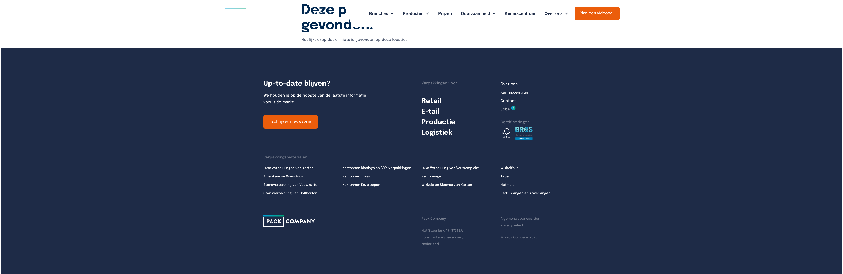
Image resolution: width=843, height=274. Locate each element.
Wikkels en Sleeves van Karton (447, 185)
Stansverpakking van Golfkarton (290, 193)
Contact (508, 101)
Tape (505, 176)
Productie (438, 122)
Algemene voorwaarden (520, 219)
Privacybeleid (512, 225)
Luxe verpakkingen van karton (288, 168)
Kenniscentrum (515, 92)
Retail (431, 101)
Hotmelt (507, 185)
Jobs (505, 109)
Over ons (509, 84)
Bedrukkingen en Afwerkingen (525, 193)
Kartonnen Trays (356, 176)
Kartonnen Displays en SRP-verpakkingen (376, 168)
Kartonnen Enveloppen (361, 185)
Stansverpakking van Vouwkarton (291, 185)
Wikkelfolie (509, 168)
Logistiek (437, 132)
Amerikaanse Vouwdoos (283, 176)
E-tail (430, 111)
